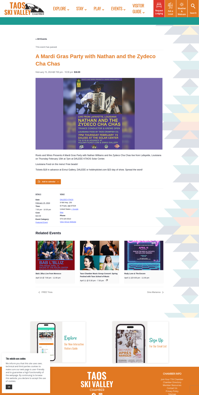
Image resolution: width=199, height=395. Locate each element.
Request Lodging (159, 12)
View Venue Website (68, 222)
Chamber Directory (172, 382)
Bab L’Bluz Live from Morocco (48, 274)
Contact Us (172, 388)
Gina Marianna (154, 292)
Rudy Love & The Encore (134, 274)
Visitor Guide (138, 8)
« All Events (41, 39)
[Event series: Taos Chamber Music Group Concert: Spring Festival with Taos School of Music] (107, 280)
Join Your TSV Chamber (172, 379)
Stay (79, 8)
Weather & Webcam (182, 11)
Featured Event (42, 222)
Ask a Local (170, 12)
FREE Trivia (46, 292)
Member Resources (172, 385)
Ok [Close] (9, 387)
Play (97, 8)
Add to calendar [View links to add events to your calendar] (48, 182)
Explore (59, 8)
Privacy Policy (172, 391)
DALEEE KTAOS (66, 200)
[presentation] (55, 255)
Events (116, 8)
